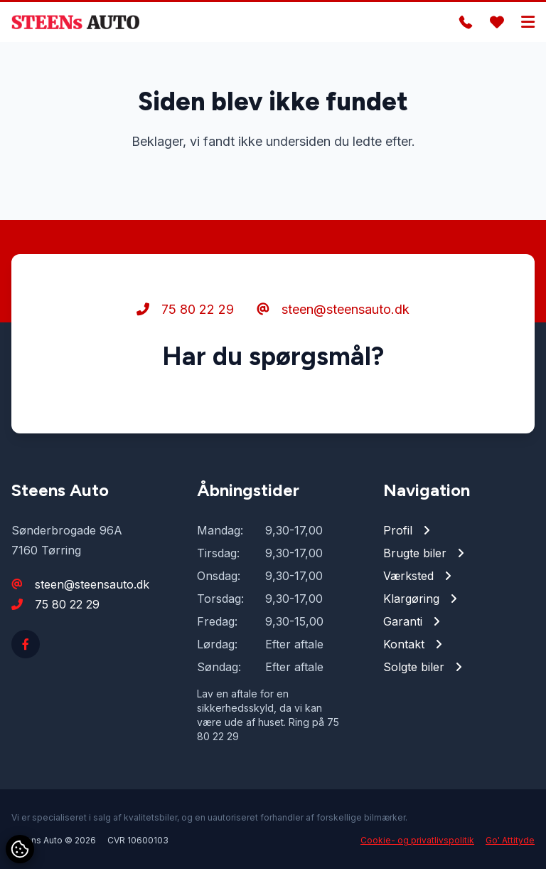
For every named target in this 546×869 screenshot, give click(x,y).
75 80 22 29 (185, 309)
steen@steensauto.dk (333, 309)
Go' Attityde (510, 840)
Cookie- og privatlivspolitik (417, 840)
